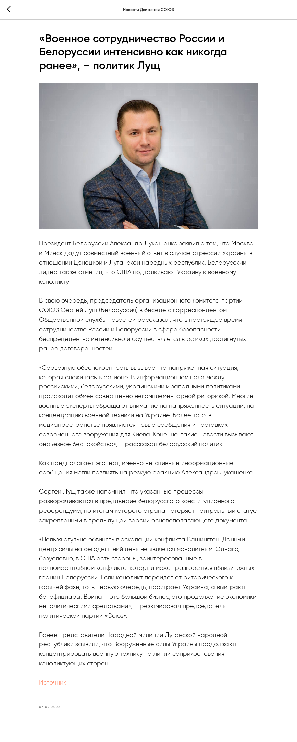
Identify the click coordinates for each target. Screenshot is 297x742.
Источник (52, 683)
